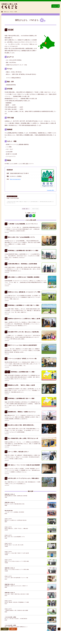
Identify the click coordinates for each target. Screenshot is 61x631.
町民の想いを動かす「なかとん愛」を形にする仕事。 (14, 544)
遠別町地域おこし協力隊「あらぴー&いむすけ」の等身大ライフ (16, 585)
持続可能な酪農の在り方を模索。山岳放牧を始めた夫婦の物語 (16, 495)
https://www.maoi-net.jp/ (15, 179)
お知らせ (13, 629)
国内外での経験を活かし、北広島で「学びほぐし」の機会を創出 (16, 528)
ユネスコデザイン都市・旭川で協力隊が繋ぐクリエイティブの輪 (16, 577)
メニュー (55, 6)
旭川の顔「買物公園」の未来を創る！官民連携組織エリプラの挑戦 (17, 602)
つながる (5, 629)
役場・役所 (26, 208)
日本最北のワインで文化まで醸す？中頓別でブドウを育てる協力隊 (17, 553)
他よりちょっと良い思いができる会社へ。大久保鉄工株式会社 (16, 618)
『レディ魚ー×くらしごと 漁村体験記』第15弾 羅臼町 (14, 512)
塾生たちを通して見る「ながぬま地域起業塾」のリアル (15, 536)
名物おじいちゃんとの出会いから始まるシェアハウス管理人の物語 (17, 561)
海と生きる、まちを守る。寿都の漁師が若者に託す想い (15, 503)
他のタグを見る (35, 208)
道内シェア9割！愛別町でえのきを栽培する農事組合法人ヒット (16, 626)
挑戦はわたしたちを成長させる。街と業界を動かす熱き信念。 (16, 520)
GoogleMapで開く (50, 190)
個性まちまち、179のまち (8, 11)
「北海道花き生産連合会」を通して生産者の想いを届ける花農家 (16, 610)
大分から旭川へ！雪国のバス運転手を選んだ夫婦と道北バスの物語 (17, 594)
